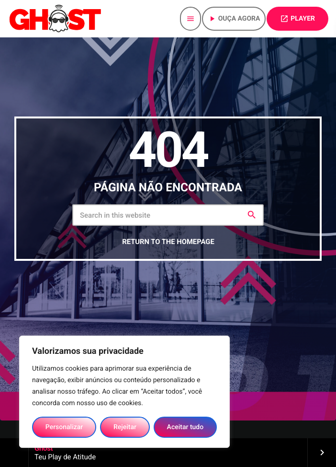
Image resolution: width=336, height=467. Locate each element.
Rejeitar (124, 427)
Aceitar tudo (185, 427)
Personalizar (64, 427)
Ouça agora (234, 18)
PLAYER (297, 18)
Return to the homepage (168, 245)
